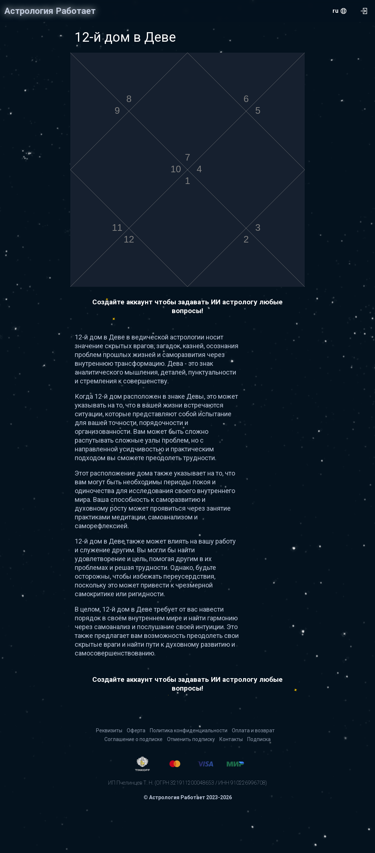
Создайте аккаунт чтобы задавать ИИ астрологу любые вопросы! (187, 306)
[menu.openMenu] (339, 11)
